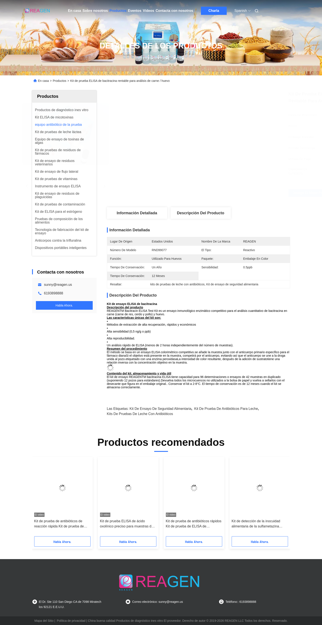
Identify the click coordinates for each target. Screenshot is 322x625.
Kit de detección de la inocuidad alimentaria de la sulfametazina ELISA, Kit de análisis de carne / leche (256, 524)
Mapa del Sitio (44, 620)
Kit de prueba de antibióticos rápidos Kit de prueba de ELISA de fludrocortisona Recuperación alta (194, 524)
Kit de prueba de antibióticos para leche (226, 408)
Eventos (134, 10)
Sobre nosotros (95, 10)
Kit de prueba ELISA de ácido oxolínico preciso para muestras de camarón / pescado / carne (126, 524)
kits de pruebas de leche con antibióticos (140, 414)
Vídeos (148, 10)
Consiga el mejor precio (224, 193)
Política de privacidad (71, 620)
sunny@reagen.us (58, 284)
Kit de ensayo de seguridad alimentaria (160, 408)
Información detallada (137, 213)
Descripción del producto (200, 213)
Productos (117, 10)
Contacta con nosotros (174, 10)
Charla (213, 10)
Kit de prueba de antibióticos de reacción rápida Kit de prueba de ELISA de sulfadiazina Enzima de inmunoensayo (59, 524)
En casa (74, 10)
